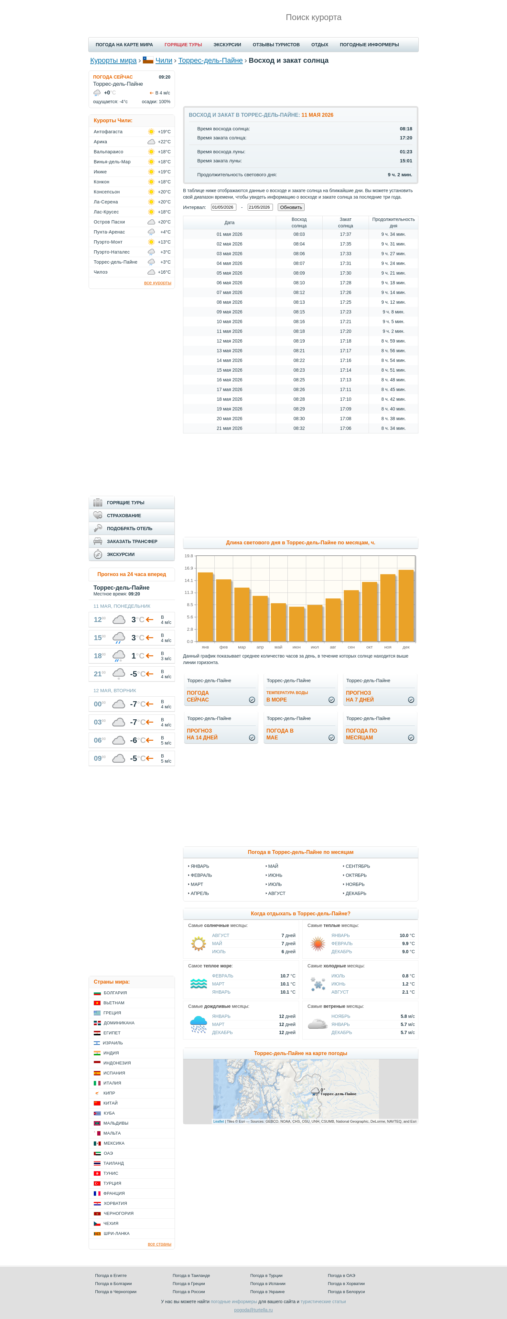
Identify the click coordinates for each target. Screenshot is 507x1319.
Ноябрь (341, 1016)
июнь (275, 875)
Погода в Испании (268, 1283)
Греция (112, 1012)
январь (200, 866)
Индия (111, 1053)
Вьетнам (113, 1002)
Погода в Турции (266, 1275)
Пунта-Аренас (109, 231)
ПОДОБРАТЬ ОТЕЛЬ (129, 528)
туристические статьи (323, 1301)
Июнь (338, 984)
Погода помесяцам (361, 734)
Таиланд (113, 1163)
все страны (159, 1244)
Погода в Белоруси (346, 1291)
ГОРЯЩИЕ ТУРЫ (183, 44)
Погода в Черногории (115, 1291)
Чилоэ (101, 272)
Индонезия (117, 1063)
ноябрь (355, 884)
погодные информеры (234, 1301)
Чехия (110, 1223)
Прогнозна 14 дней (202, 734)
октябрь (356, 875)
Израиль (113, 1043)
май (273, 866)
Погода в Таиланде (191, 1275)
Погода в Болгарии (113, 1283)
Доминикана (119, 1022)
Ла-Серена (106, 201)
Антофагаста (108, 131)
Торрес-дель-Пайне (210, 60)
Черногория (119, 1213)
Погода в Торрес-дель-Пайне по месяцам (300, 852)
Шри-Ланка (117, 1233)
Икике (100, 171)
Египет (112, 1032)
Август (220, 935)
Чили (164, 60)
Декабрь (341, 951)
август (277, 893)
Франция (114, 1193)
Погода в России (189, 1291)
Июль (219, 951)
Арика (100, 141)
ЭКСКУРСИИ (227, 44)
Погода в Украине (267, 1291)
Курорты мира (113, 60)
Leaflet (218, 1121)
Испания (114, 1073)
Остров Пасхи (109, 221)
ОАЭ (108, 1153)
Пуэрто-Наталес (112, 252)
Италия (112, 1083)
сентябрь (358, 866)
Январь (340, 935)
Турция (112, 1183)
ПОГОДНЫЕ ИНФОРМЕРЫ (369, 44)
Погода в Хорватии (346, 1283)
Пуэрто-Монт (108, 242)
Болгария (115, 992)
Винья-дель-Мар (112, 161)
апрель (200, 893)
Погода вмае (280, 734)
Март (218, 984)
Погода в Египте (111, 1275)
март (197, 884)
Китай (110, 1103)
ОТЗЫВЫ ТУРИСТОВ (276, 44)
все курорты (157, 282)
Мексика (114, 1143)
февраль (201, 875)
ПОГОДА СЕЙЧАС (113, 77)
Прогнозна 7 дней (360, 696)
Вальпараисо (109, 151)
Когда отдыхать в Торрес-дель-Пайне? (301, 913)
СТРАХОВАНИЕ (124, 515)
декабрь (356, 893)
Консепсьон (107, 191)
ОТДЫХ (319, 44)
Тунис (110, 1173)
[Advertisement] (300, 85)
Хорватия (115, 1203)
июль (275, 884)
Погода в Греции (189, 1283)
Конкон (101, 181)
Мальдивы (115, 1123)
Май (217, 943)
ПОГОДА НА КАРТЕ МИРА (124, 44)
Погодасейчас (198, 696)
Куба (109, 1113)
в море (287, 697)
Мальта (112, 1133)
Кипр (109, 1093)
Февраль (342, 943)
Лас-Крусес (106, 211)
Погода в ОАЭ (341, 1275)
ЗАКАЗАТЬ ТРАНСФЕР (132, 541)
